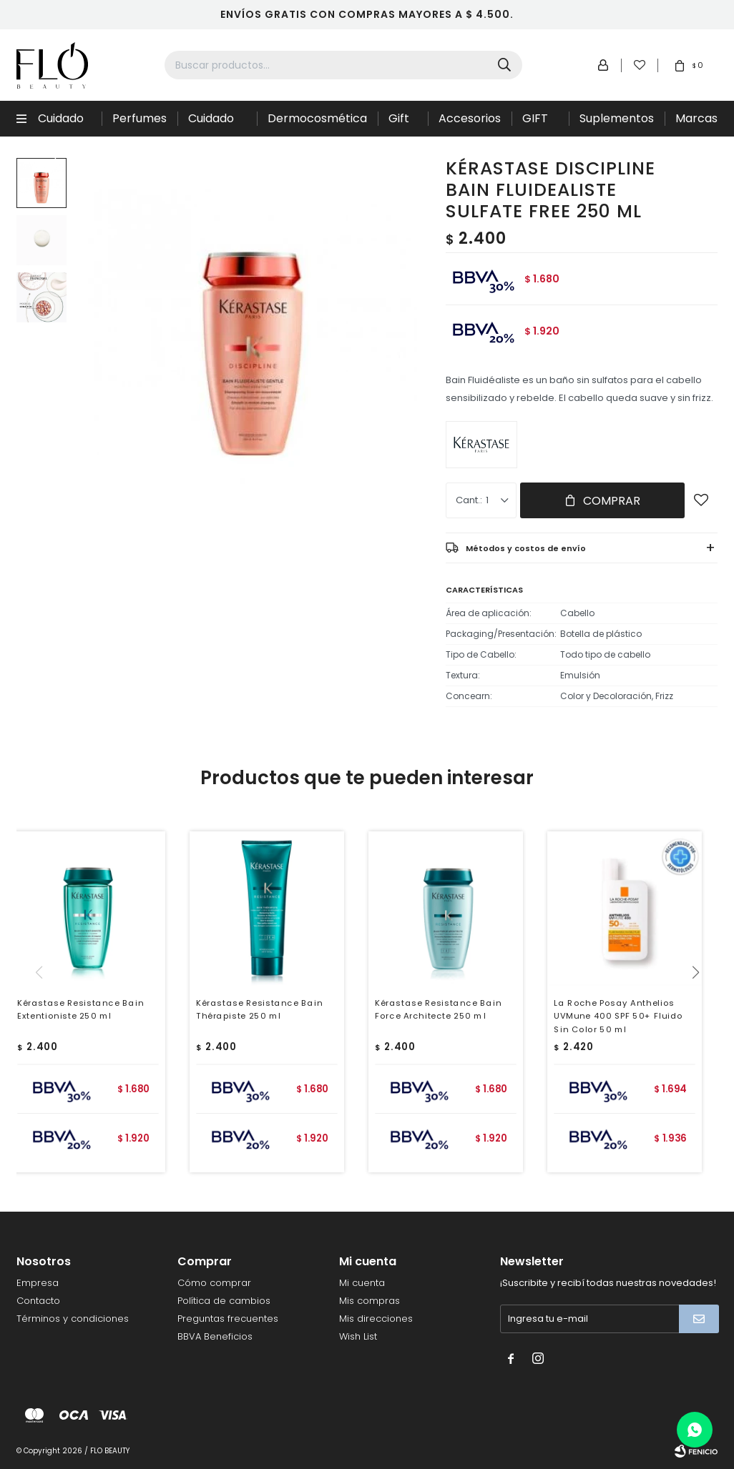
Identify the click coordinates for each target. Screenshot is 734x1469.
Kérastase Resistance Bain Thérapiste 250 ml (259, 1009)
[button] (700, 1001)
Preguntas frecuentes (227, 1318)
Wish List (358, 1336)
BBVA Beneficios (215, 1336)
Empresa (37, 1283)
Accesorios (470, 118)
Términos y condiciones (72, 1318)
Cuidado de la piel (213, 123)
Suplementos (616, 118)
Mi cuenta (362, 1283)
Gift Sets (400, 123)
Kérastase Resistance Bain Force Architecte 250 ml (438, 1009)
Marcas (696, 118)
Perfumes (139, 118)
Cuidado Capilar (61, 123)
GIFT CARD (538, 123)
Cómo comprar (214, 1283)
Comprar (611, 501)
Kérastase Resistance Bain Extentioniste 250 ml (80, 1009)
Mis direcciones (376, 1318)
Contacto (38, 1300)
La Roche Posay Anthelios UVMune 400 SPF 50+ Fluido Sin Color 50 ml (618, 1015)
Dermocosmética (317, 118)
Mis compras (369, 1300)
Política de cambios (223, 1300)
